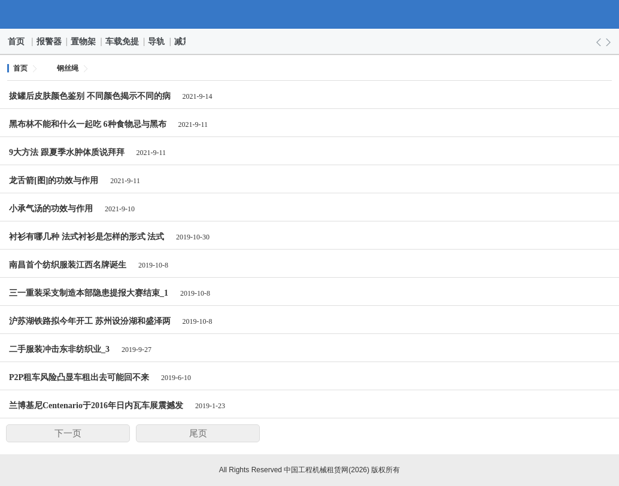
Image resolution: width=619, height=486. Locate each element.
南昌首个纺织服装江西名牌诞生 (67, 264)
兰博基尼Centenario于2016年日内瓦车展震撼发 (96, 405)
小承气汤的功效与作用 (51, 208)
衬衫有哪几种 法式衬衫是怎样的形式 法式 (86, 236)
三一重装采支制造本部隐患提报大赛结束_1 (88, 292)
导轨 (157, 41)
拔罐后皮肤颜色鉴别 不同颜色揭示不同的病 (90, 96)
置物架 (84, 41)
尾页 (198, 433)
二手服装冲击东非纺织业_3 (59, 349)
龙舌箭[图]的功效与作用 (53, 180)
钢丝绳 (67, 68)
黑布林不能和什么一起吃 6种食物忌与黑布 (87, 124)
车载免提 (123, 41)
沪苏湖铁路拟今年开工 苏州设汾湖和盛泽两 (90, 321)
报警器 (50, 41)
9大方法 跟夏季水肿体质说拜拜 (67, 152)
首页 (17, 41)
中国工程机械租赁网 (310, 14)
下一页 (67, 433)
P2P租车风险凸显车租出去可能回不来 (79, 377)
